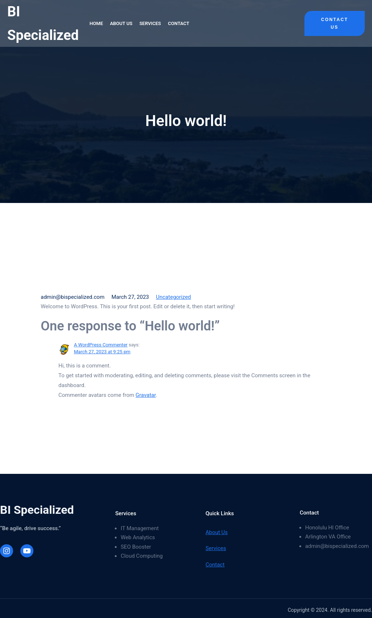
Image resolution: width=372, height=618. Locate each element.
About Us (217, 532)
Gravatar (146, 395)
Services (216, 548)
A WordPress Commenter (101, 344)
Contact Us (334, 23)
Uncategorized (173, 297)
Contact (215, 564)
